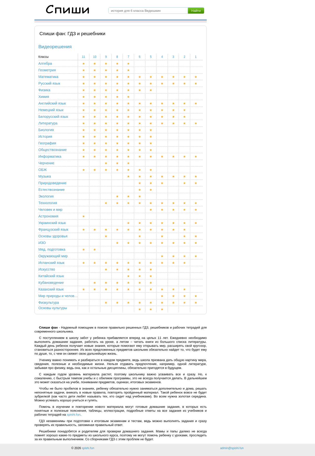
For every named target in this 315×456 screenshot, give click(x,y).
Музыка (44, 176)
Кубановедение (51, 283)
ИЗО (42, 243)
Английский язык (52, 103)
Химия (43, 97)
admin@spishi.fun (232, 448)
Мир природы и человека (58, 296)
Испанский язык (51, 263)
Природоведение (52, 183)
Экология (46, 196)
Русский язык (49, 83)
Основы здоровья (52, 236)
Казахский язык (50, 289)
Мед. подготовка (51, 249)
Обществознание (52, 150)
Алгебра (45, 63)
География (47, 143)
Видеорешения (55, 46)
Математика (48, 77)
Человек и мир (50, 210)
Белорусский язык (53, 117)
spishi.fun (74, 414)
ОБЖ (42, 170)
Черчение (46, 163)
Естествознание (51, 190)
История (45, 136)
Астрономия (48, 216)
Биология (46, 130)
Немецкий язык (50, 110)
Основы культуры (52, 308)
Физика (44, 90)
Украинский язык (52, 223)
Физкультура (48, 302)
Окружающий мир (53, 256)
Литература (47, 123)
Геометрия (47, 70)
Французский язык (53, 229)
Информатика (49, 156)
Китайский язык (51, 276)
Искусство (46, 269)
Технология (47, 203)
